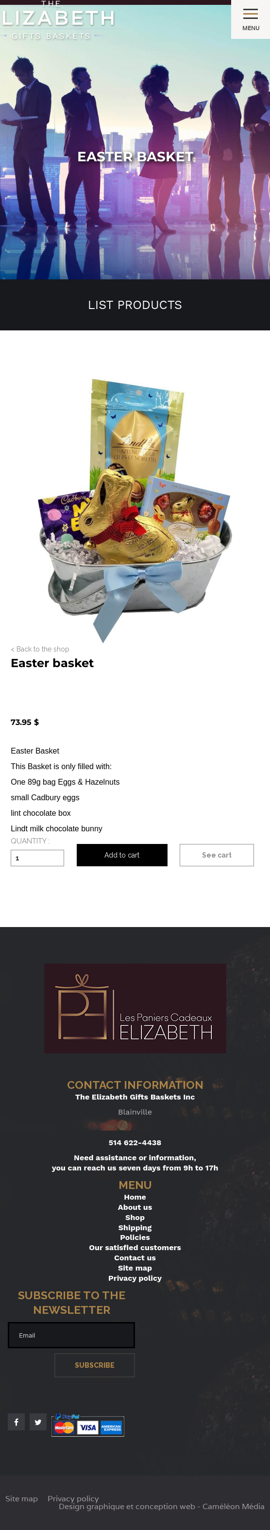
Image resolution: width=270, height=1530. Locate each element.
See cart (217, 855)
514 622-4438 (135, 1142)
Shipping (135, 1227)
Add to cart (121, 855)
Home (135, 1197)
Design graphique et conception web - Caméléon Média (162, 1507)
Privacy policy (135, 1278)
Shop (135, 1217)
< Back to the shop (40, 649)
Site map (135, 1267)
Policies (135, 1237)
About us (135, 1207)
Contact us (135, 1257)
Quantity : (30, 841)
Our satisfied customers (135, 1247)
